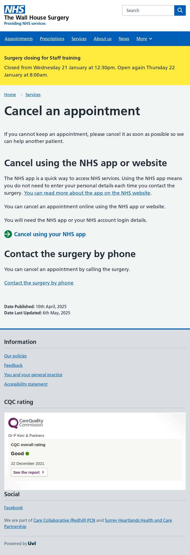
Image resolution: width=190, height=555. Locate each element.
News (124, 38)
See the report (26, 472)
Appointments (19, 38)
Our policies (15, 356)
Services (79, 38)
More (144, 39)
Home (10, 94)
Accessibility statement (26, 384)
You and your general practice (33, 374)
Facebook (13, 507)
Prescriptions (52, 38)
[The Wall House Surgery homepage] (36, 15)
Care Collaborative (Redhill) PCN (64, 520)
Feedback (13, 365)
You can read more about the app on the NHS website (87, 193)
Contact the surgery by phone (39, 283)
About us (102, 38)
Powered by (20, 543)
